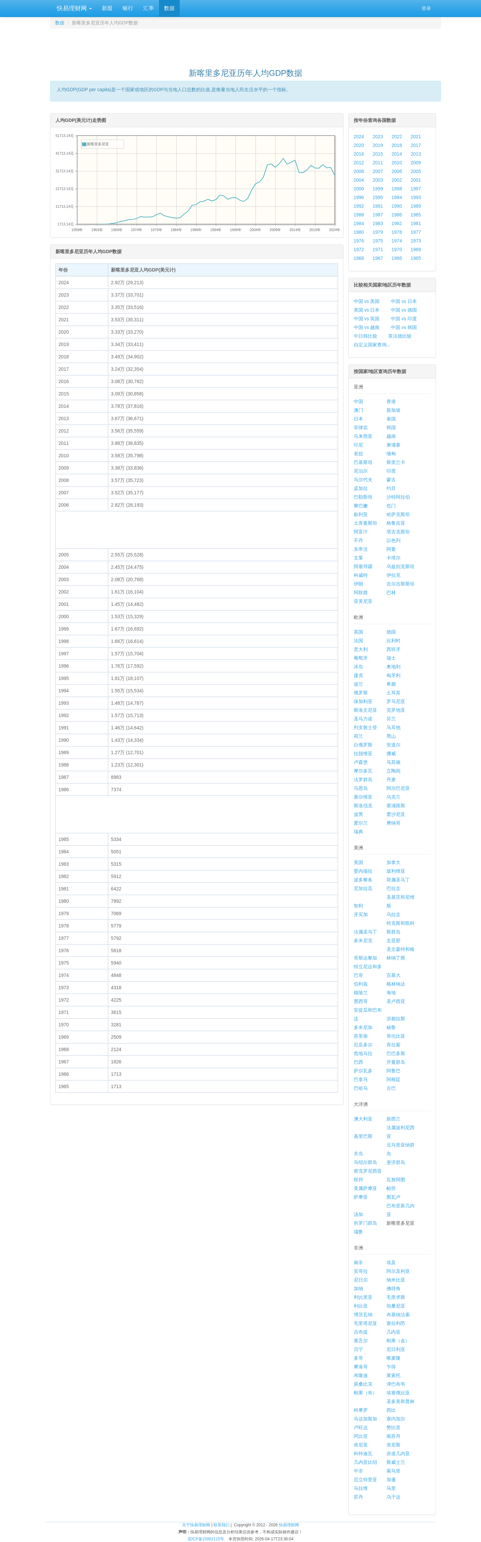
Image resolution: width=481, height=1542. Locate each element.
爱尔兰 (361, 823)
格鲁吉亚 (395, 523)
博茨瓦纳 (363, 1314)
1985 (416, 214)
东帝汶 (361, 549)
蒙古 (391, 479)
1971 (377, 249)
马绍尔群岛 (365, 1162)
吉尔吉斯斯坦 (400, 583)
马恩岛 (361, 788)
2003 (377, 180)
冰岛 (358, 666)
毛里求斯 (395, 1297)
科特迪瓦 (363, 1453)
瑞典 (358, 831)
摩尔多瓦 (363, 771)
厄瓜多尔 (363, 1044)
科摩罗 (361, 1410)
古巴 (391, 1088)
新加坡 (393, 410)
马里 (391, 1488)
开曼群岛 (395, 1062)
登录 (426, 8)
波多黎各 (363, 879)
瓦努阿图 (395, 1179)
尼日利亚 (395, 1349)
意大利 (361, 649)
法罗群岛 (363, 779)
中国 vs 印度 (404, 318)
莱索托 (393, 1375)
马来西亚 (363, 436)
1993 (416, 197)
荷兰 (358, 736)
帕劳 (391, 1188)
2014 (396, 154)
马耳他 (393, 727)
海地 (391, 992)
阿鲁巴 (393, 1070)
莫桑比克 (363, 1384)
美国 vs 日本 (367, 310)
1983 (377, 223)
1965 (416, 258)
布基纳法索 (398, 1314)
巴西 (358, 1062)
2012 (359, 162)
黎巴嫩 (361, 505)
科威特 (361, 575)
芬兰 (391, 718)
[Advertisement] (245, 45)
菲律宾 (361, 427)
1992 (359, 206)
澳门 (358, 410)
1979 (377, 232)
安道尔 (393, 744)
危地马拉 (363, 1053)
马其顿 (393, 762)
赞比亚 (393, 1427)
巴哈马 (361, 1088)
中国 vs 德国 (404, 310)
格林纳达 (395, 984)
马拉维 (361, 1488)
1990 (396, 206)
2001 (416, 180)
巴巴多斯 (395, 1053)
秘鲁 (391, 1027)
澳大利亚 (363, 1119)
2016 (359, 154)
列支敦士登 (365, 727)
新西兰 (393, 1119)
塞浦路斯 (395, 805)
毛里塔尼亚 (365, 1323)
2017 (416, 145)
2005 (416, 171)
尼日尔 (361, 1279)
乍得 (391, 1366)
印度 (391, 471)
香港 (391, 401)
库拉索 (393, 1044)
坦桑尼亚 (395, 1306)
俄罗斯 (361, 692)
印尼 (358, 445)
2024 (359, 136)
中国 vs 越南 (367, 327)
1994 (396, 197)
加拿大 (393, 862)
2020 (359, 145)
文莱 (358, 557)
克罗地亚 (395, 710)
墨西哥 (361, 1001)
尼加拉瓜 (363, 888)
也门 (391, 505)
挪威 (391, 753)
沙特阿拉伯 (398, 497)
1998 (396, 188)
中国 (358, 401)
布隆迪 (361, 1375)
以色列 (393, 540)
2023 (377, 136)
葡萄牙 (361, 658)
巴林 (391, 592)
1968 (359, 258)
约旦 (391, 488)
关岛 (358, 1153)
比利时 (393, 640)
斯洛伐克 (363, 805)
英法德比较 (400, 336)
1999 (377, 188)
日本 (358, 418)
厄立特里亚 (365, 1479)
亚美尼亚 (363, 601)
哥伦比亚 (395, 1036)
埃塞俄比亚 (398, 1392)
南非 (358, 1262)
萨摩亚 (361, 1197)
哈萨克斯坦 (398, 514)
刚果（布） (365, 1392)
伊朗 (358, 583)
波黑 (358, 814)
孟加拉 (361, 488)
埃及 (391, 1262)
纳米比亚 (395, 1279)
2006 (396, 171)
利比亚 (361, 1306)
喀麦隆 (393, 1358)
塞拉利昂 (395, 1323)
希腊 (391, 684)
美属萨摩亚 (365, 1188)
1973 (416, 240)
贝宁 (358, 1349)
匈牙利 (393, 675)
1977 (416, 232)
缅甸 (391, 453)
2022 (396, 136)
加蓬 (391, 1479)
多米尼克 (363, 940)
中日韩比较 (365, 336)
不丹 (358, 540)
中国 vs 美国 (367, 301)
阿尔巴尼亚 (398, 788)
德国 (391, 632)
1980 (359, 232)
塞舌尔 (361, 1340)
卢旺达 (361, 1427)
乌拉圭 (393, 914)
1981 (416, 223)
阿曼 (391, 549)
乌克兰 (393, 797)
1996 (359, 197)
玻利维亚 (395, 871)
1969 (416, 249)
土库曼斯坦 (365, 523)
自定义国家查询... (372, 344)
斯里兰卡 (395, 462)
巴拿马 (361, 1079)
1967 (377, 258)
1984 (359, 223)
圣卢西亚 (395, 1001)
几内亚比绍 (365, 1462)
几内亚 (393, 1332)
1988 (359, 214)
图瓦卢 (393, 1197)
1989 (416, 206)
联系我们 (221, 1525)
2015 (377, 154)
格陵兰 (361, 992)
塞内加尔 (395, 1418)
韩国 (391, 427)
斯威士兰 (395, 1462)
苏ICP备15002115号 (206, 1539)
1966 (396, 258)
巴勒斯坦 (363, 497)
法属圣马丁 (365, 931)
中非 (358, 1471)
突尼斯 (393, 1444)
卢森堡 (361, 762)
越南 (391, 436)
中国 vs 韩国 (404, 327)
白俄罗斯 (363, 744)
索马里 (393, 1471)
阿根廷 (393, 1079)
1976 (359, 240)
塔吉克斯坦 (398, 531)
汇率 (148, 8)
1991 (377, 206)
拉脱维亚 (363, 753)
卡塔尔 (393, 557)
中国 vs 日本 (404, 301)
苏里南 (361, 1036)
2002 (396, 180)
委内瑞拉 (363, 871)
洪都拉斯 (395, 1018)
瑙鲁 (358, 1231)
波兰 (358, 684)
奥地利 (393, 666)
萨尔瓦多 (363, 1070)
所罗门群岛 (365, 1223)
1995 (377, 197)
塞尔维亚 (363, 797)
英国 (358, 632)
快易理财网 (73, 8)
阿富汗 (361, 531)
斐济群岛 (395, 1162)
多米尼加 (363, 1027)
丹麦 (391, 779)
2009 (416, 162)
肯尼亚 (361, 1444)
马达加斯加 (365, 1418)
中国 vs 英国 (367, 318)
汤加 (358, 1214)
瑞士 (391, 658)
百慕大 (393, 975)
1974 (396, 240)
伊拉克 (393, 575)
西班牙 (393, 649)
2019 (377, 145)
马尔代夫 (363, 479)
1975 (377, 240)
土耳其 (393, 692)
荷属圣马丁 (398, 879)
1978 (396, 232)
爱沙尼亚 (395, 814)
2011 (377, 162)
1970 (396, 249)
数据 (169, 8)
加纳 (358, 1288)
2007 (377, 171)
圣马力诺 (363, 718)
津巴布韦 (395, 1384)
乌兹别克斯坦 (400, 566)
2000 (359, 188)
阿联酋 (361, 592)
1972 (359, 249)
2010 (396, 162)
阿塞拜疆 (363, 566)
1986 (396, 214)
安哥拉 (361, 1271)
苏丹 (358, 1497)
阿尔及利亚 (398, 1271)
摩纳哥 (393, 823)
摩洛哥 (361, 1366)
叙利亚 (361, 514)
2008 (359, 171)
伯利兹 (361, 984)
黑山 (391, 736)
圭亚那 (393, 940)
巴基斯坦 (363, 462)
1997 (416, 188)
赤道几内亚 (398, 1453)
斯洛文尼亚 (365, 710)
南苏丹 (393, 1436)
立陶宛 (393, 771)
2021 (416, 136)
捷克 (358, 675)
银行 (128, 8)
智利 (358, 905)
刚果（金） (398, 1340)
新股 (107, 8)
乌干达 (393, 1497)
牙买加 (361, 914)
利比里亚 (363, 1297)
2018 (396, 145)
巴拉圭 (393, 888)
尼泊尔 (361, 471)
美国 (358, 862)
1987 (377, 214)
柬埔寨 (393, 445)
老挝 (358, 453)
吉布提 (361, 1332)
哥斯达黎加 (365, 958)
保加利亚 (363, 701)
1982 (396, 223)
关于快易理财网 (196, 1525)
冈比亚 (361, 1436)
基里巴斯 (363, 1136)
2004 (359, 180)
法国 (358, 640)
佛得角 (393, 1288)
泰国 (391, 418)
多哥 (358, 1358)
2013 (416, 154)
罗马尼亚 (395, 701)
